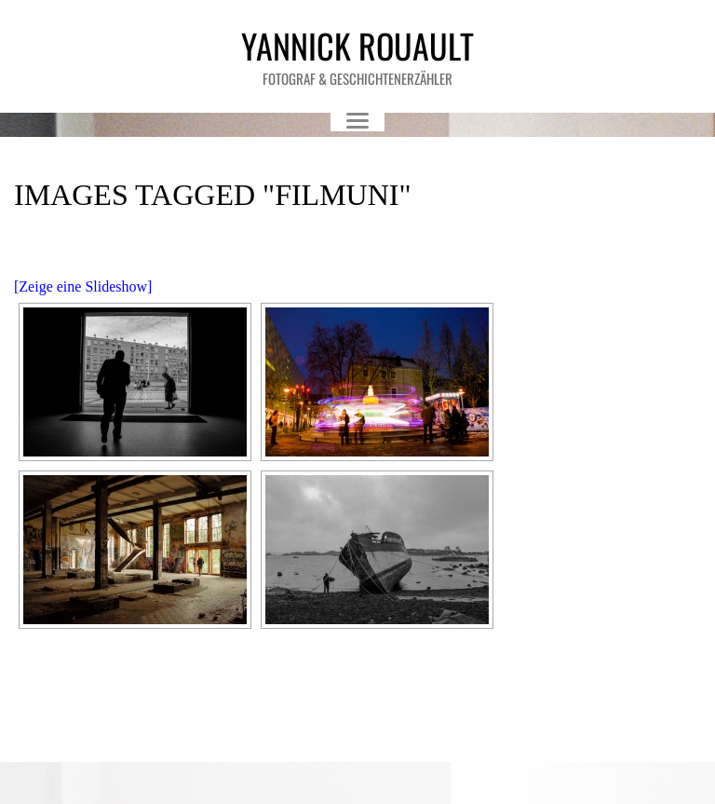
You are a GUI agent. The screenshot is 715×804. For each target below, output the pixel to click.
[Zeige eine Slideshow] (83, 286)
